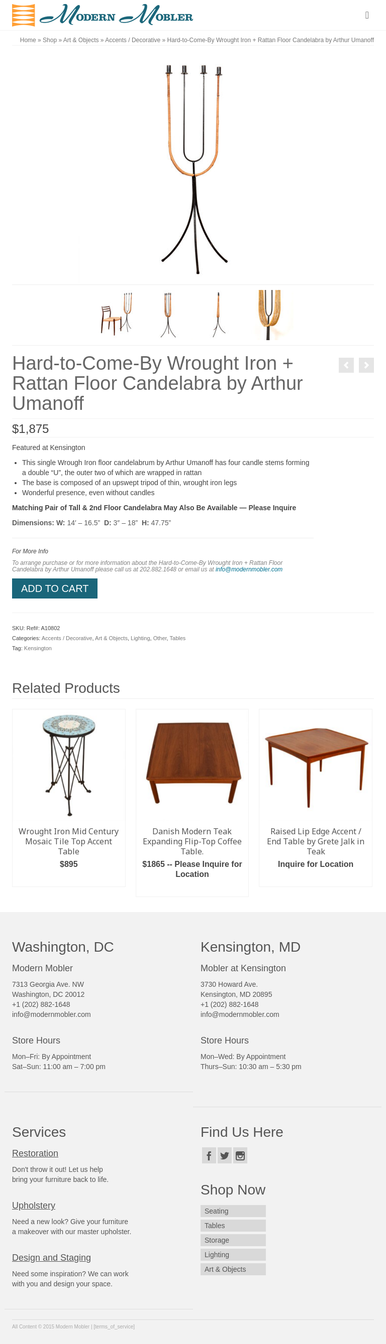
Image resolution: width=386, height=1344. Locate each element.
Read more (192, 889)
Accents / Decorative (67, 638)
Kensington (38, 648)
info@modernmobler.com (249, 569)
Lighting (140, 638)
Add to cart (54, 588)
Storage (217, 1240)
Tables (178, 638)
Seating (216, 1211)
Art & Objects (111, 638)
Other (160, 638)
